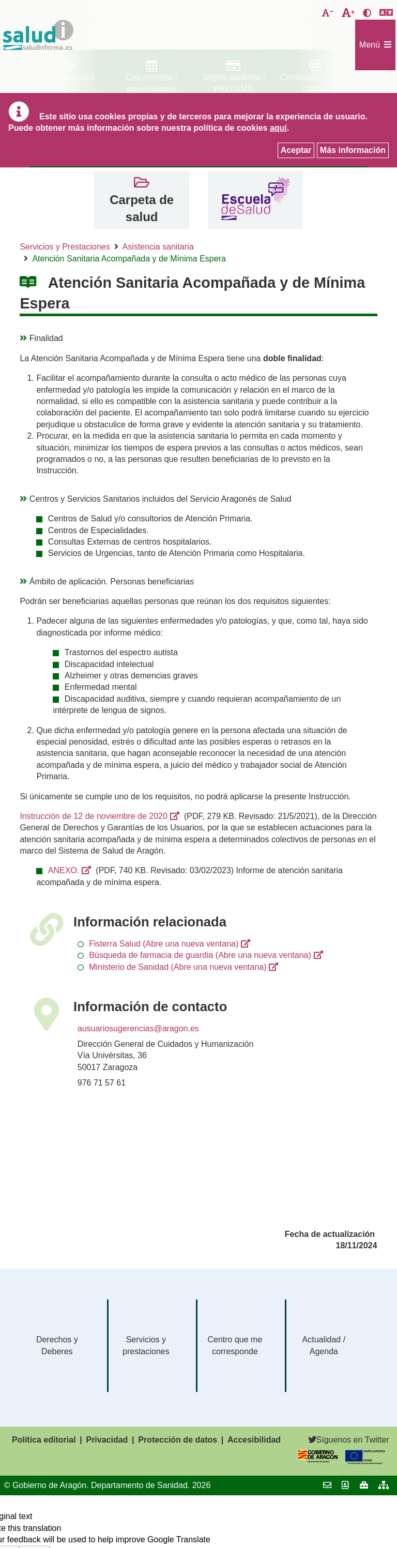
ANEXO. (63, 870)
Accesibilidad (254, 1439)
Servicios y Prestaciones (65, 246)
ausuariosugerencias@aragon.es (138, 1028)
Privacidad (107, 1439)
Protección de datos (177, 1439)
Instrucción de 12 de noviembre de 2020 (93, 816)
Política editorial (44, 1439)
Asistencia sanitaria (158, 246)
